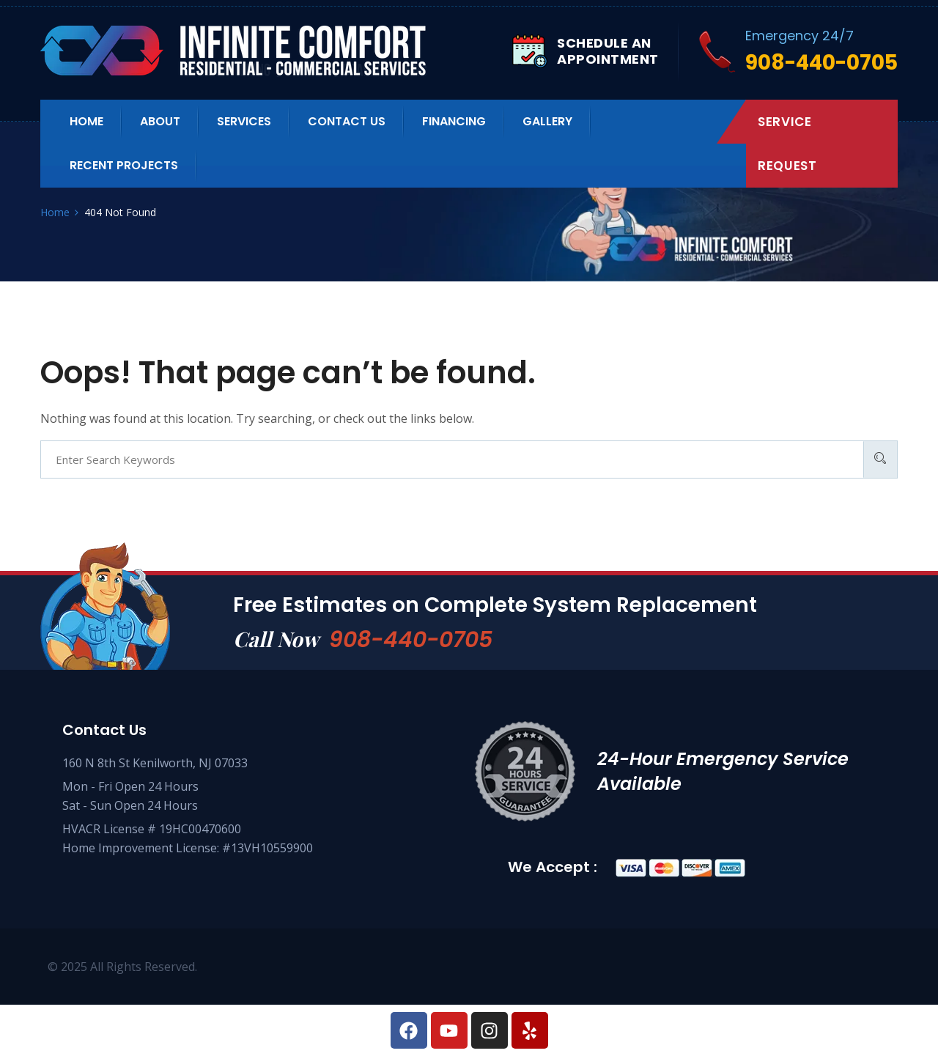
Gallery (547, 121)
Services (244, 121)
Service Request (787, 143)
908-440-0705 (410, 639)
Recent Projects (124, 165)
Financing (454, 121)
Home (86, 121)
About (160, 121)
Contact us (346, 121)
